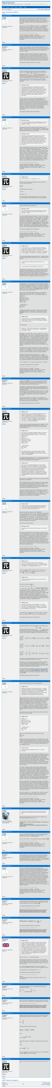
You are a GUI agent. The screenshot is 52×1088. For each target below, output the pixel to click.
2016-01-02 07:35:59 (6, 117)
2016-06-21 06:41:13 (6, 937)
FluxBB (48, 1084)
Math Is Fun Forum (8, 2)
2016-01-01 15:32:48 (6, 15)
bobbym (4, 810)
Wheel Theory (44, 669)
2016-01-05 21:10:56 (6, 500)
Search (16, 7)
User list (8, 7)
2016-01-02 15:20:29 (6, 378)
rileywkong (5, 939)
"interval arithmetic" (35, 669)
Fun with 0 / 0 (15, 12)
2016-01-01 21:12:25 (6, 44)
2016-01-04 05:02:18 (6, 408)
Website (4, 83)
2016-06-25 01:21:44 (6, 998)
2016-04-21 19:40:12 (6, 898)
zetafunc (4, 70)
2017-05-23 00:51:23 (6, 1058)
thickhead (4, 901)
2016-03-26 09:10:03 (6, 865)
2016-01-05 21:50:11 (6, 557)
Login (25, 7)
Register (21, 7)
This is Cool (8, 12)
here (25, 671)
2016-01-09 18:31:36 (6, 852)
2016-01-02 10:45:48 (6, 243)
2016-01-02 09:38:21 (6, 203)
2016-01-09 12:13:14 (6, 681)
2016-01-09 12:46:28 (6, 831)
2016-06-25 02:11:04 (6, 1013)
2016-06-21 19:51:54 (6, 984)
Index (3, 7)
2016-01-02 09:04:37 (6, 173)
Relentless (5, 47)
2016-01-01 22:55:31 (6, 68)
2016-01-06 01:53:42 (6, 622)
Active (42, 9)
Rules (12, 7)
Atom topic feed (46, 1082)
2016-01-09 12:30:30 (6, 808)
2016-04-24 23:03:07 (6, 917)
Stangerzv (4, 986)
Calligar (4, 17)
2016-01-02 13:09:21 (6, 281)
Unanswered (47, 9)
